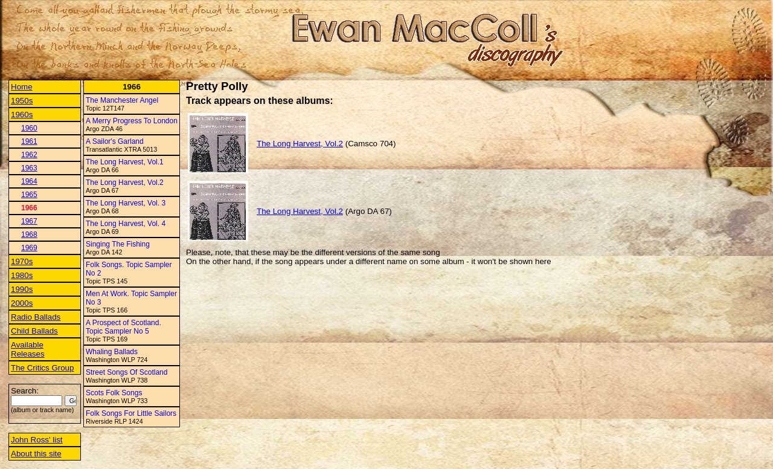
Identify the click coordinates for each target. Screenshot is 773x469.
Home (22, 86)
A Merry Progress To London (132, 121)
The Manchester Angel (122, 100)
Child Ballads (34, 330)
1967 (29, 221)
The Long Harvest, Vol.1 (125, 162)
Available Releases (28, 349)
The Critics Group (42, 367)
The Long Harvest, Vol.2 (125, 182)
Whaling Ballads (112, 352)
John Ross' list (37, 439)
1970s (22, 261)
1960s (22, 114)
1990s (22, 289)
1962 (29, 154)
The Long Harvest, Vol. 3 (125, 203)
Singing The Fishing (118, 244)
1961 (29, 141)
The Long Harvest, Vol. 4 (125, 223)
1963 (29, 168)
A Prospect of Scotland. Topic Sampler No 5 (123, 327)
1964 (29, 181)
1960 (29, 128)
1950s (22, 100)
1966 (29, 208)
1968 (29, 234)
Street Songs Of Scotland (126, 372)
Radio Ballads (35, 317)
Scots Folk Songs (114, 393)
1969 (29, 248)
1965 (29, 194)
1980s (22, 275)
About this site (36, 453)
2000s (22, 303)
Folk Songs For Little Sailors (131, 413)
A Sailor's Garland (115, 141)
